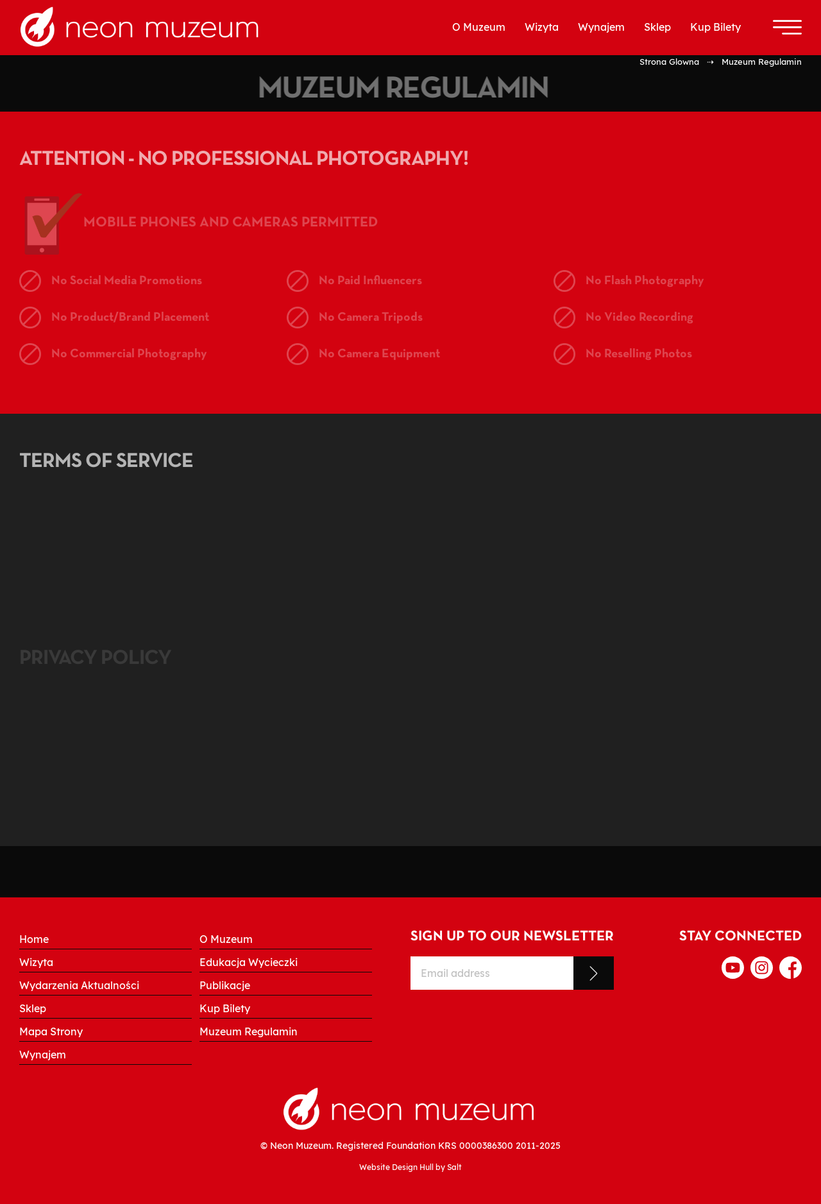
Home (34, 939)
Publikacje (224, 985)
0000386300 (486, 1145)
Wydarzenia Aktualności (79, 985)
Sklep (657, 27)
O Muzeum (478, 27)
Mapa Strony (51, 1031)
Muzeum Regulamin (248, 1031)
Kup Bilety (715, 27)
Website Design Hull (396, 1167)
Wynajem (601, 27)
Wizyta (542, 27)
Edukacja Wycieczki (248, 962)
